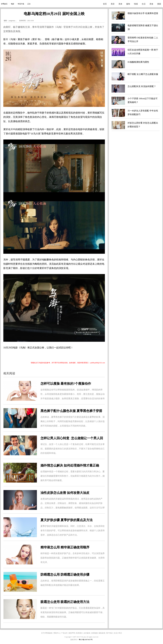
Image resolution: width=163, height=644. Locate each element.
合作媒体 (87, 633)
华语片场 (21, 4)
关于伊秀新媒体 (46, 633)
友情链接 (94, 633)
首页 (105, 4)
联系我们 (79, 633)
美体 (120, 4)
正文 (29, 4)
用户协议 (109, 633)
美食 (151, 4)
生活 (143, 4)
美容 (113, 4)
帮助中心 (57, 633)
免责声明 (72, 633)
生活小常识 (118, 633)
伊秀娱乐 (4, 4)
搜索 (159, 4)
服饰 (128, 4)
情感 (136, 4)
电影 (12, 4)
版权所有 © (74, 640)
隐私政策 (102, 633)
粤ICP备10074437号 (86, 640)
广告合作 (64, 633)
